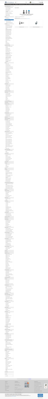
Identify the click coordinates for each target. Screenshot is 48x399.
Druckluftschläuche (7, 305)
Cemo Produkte (6, 119)
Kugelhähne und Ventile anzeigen (9, 254)
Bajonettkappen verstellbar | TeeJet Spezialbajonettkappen (9, 53)
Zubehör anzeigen (7, 359)
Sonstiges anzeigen (7, 351)
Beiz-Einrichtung (7, 352)
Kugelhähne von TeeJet (8, 256)
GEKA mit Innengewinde (8, 222)
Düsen (13, 4)
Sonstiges (6, 350)
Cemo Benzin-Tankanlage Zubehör (9, 123)
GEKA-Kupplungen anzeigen (8, 220)
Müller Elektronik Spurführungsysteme (9, 288)
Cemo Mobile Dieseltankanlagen (9, 124)
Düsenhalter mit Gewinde (8, 36)
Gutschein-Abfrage (32, 0)
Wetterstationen (7, 356)
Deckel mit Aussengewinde (8, 157)
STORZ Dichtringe (7, 338)
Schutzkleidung (6, 326)
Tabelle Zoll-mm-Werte (36, 385)
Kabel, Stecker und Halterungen (8, 12)
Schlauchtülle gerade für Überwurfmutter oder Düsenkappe (9, 211)
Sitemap (6, 389)
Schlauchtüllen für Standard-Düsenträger (8, 324)
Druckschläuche (7, 303)
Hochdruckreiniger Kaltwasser (8, 214)
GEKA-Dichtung (7, 225)
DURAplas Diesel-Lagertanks (36, 4)
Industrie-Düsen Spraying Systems (9, 22)
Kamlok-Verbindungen (7, 246)
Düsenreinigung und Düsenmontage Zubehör (9, 369)
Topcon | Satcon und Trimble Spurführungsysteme (8, 290)
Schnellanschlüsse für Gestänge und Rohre (9, 299)
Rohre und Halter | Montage (7, 294)
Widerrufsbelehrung (7, 387)
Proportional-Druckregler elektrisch (9, 172)
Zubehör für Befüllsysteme (7, 118)
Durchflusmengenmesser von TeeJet (9, 185)
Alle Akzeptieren (40, 394)
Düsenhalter (16, 4)
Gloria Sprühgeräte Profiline (8, 244)
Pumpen (26, 4)
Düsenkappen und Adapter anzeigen (9, 46)
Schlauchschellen (6, 307)
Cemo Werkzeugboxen (8, 126)
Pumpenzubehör (7, 81)
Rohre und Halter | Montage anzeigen (9, 295)
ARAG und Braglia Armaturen (8, 4)
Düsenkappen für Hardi (8, 48)
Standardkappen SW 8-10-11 (8, 54)
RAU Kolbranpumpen (7, 69)
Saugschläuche (7, 304)
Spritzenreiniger (7, 364)
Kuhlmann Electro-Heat (7, 131)
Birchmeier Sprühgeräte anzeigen (9, 233)
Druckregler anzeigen (8, 170)
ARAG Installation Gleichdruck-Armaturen (38, 390)
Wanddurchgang (7, 322)
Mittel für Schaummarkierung (8, 362)
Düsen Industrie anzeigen (8, 20)
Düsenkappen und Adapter (22, 4)
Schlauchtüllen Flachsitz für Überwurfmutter (8, 317)
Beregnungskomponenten (8, 353)
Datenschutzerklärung (14, 396)
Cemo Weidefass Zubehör (8, 128)
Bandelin (6, 151)
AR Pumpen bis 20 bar (8, 70)
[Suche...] (15, 2)
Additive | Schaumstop (8, 363)
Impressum (6, 382)
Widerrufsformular (6, 388)
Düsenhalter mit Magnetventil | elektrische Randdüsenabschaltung (9, 38)
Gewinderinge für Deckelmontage (9, 158)
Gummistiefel (7, 328)
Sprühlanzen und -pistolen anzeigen (9, 330)
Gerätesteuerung (6, 227)
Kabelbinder (7, 368)
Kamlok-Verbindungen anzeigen (9, 247)
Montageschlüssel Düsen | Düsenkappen (8, 61)
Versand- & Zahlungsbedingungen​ (37, 382)
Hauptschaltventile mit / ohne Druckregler (8, 177)
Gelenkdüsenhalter (7, 35)
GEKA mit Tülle (7, 223)
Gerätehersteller (30, 4)
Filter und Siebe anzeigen (8, 93)
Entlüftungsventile (7, 160)
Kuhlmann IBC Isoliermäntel (8, 136)
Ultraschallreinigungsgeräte (7, 149)
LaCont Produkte (6, 161)
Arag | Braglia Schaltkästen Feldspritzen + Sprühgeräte (9, 11)
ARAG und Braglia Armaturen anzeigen (9, 7)
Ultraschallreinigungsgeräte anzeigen (9, 150)
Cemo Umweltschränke (8, 130)
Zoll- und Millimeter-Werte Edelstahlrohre (38, 386)
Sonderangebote (6, 102)
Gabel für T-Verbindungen (8, 276)
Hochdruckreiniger (6, 212)
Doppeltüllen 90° (7, 314)
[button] (36, 0)
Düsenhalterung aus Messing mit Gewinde (9, 28)
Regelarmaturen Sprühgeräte (8, 178)
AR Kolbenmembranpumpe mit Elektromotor (8, 72)
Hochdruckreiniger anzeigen (8, 213)
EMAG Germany (7, 152)
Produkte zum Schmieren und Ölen (9, 365)
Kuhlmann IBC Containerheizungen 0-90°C (9, 147)
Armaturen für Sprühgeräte (8, 8)
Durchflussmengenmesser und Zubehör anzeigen (9, 184)
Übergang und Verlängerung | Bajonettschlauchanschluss (8, 57)
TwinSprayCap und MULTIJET (8, 56)
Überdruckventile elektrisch (8, 179)
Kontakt (29, 0)
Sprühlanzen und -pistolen (7, 329)
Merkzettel (42, 0)
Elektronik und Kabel (7, 190)
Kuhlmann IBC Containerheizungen (9, 135)
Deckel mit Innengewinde (8, 156)
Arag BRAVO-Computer (8, 15)
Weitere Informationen (40, 397)
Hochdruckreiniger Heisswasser (9, 215)
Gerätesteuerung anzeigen (8, 228)
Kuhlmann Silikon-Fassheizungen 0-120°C (9, 137)
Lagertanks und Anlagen (7, 216)
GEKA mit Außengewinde (8, 221)
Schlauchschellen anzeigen (8, 308)
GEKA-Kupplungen (6, 219)
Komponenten (7, 332)
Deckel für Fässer (6, 153)
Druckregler (6, 169)
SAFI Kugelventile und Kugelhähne (8, 101)
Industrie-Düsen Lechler (8, 21)
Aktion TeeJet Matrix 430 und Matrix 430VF (9, 287)
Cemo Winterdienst (7, 129)
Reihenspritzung (6, 293)
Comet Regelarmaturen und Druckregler (9, 68)
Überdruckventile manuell (8, 180)
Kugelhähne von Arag (8, 255)
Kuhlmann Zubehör (7, 148)
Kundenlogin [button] (38, 0)
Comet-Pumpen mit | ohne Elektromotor (9, 67)
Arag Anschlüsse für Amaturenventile (9, 13)
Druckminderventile (7, 171)
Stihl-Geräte (6, 250)
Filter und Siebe (6, 92)
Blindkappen (7, 47)
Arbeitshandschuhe (7, 355)
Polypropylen (7, 249)
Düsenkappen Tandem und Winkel (9, 55)
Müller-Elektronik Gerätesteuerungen (9, 231)
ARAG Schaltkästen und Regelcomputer (9, 229)
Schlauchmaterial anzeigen (8, 302)
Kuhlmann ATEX (7, 134)
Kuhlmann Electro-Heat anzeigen (9, 132)
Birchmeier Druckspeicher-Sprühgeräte (9, 236)
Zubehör (6, 358)
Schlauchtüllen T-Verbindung (8, 323)
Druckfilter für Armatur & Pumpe (9, 95)
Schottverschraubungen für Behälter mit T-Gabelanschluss (9, 275)
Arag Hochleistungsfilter (8, 94)
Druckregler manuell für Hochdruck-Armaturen (9, 173)
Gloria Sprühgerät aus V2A (8, 243)
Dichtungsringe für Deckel (8, 159)
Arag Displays (7, 193)
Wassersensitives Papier (8, 366)
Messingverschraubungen (8, 342)
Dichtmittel (7, 360)
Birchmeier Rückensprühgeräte (8, 234)
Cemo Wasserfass (7, 127)
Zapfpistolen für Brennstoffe (8, 357)
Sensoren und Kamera (8, 14)
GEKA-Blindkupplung (7, 224)
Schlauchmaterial (6, 301)
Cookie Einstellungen (7, 390)
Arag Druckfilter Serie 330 (8, 96)
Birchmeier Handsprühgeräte (8, 235)
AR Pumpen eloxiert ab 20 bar (8, 71)
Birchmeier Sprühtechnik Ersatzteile (9, 237)
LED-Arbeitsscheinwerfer (7, 277)
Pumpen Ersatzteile (7, 82)
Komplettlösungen (7, 331)
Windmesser (7, 367)
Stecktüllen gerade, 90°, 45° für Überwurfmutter (8, 316)
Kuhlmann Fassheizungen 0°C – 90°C (9, 133)
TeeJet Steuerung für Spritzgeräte (9, 230)
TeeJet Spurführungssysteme (8, 289)
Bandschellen (7, 309)
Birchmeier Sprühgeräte (7, 232)
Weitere (42, 4)
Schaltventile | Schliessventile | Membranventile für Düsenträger (9, 29)
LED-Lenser (6, 189)
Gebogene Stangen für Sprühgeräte (9, 297)
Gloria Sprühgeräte (7, 238)
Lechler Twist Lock (7, 39)
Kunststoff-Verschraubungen (8, 343)
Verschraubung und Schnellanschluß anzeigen (9, 341)
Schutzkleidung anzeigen (8, 327)
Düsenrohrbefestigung (8, 296)
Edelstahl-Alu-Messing (8, 248)
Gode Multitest (7, 354)
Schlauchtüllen (6, 311)
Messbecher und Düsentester (8, 361)
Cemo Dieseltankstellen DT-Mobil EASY (9, 125)
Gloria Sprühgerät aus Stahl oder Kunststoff (9, 242)
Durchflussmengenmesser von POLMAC (9, 186)
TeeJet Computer (7, 194)
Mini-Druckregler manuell (8, 181)
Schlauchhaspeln (7, 111)
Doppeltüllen (7, 313)
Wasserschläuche (7, 306)
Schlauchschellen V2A (8, 310)
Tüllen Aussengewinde (8, 320)
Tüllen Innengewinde (7, 321)
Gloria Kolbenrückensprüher (8, 240)
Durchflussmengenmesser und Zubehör (9, 182)
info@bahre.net (28, 18)
